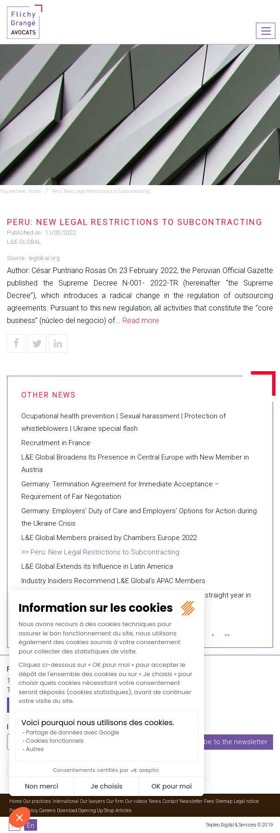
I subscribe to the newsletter (222, 742)
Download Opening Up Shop (85, 810)
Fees (209, 801)
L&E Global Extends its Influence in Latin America (97, 566)
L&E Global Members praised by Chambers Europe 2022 (109, 538)
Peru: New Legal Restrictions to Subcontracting (101, 191)
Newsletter (191, 801)
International (65, 801)
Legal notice (246, 801)
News (155, 801)
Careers (47, 810)
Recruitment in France (55, 443)
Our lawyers (92, 801)
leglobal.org (44, 258)
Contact (170, 801)
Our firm (115, 801)
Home (34, 191)
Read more (140, 320)
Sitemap (224, 801)
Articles (123, 810)
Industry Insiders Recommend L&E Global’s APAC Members (113, 581)
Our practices (37, 801)
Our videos (136, 801)
